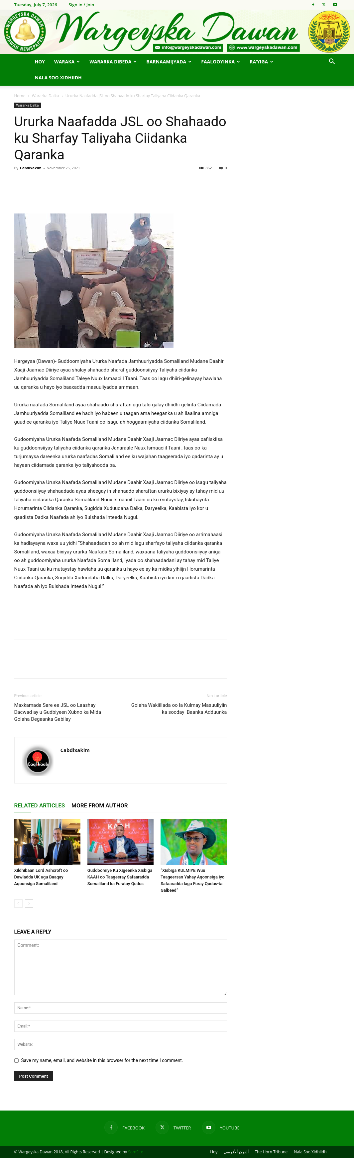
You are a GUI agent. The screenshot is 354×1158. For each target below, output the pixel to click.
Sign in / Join (81, 5)
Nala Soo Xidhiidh (58, 77)
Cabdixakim (31, 167)
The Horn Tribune (271, 1152)
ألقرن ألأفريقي (236, 1152)
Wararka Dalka (45, 96)
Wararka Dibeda (113, 61)
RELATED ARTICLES (39, 805)
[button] (332, 62)
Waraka (67, 61)
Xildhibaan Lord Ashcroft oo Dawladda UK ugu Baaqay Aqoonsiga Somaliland (41, 877)
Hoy (40, 61)
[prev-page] (18, 903)
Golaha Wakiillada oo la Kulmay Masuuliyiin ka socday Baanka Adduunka (179, 708)
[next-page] (29, 903)
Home (20, 96)
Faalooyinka (220, 61)
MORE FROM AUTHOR (99, 805)
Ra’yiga (261, 61)
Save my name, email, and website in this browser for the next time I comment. (102, 1060)
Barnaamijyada (168, 61)
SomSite (135, 1152)
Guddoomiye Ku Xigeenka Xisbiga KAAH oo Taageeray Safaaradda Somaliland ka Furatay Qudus (119, 877)
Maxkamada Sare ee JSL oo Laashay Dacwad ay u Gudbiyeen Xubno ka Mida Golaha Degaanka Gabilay (57, 712)
